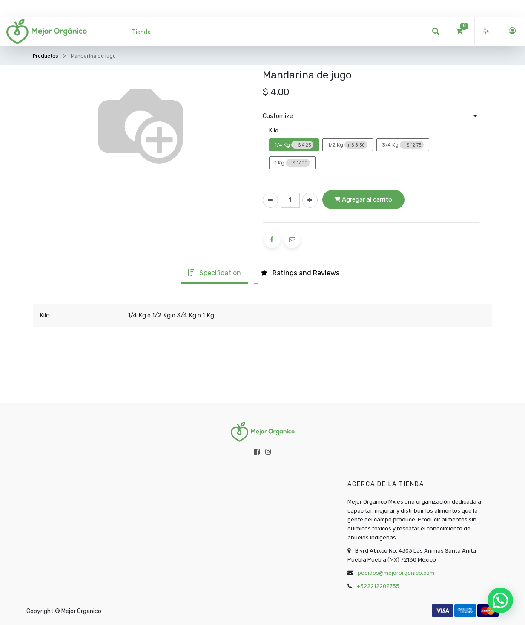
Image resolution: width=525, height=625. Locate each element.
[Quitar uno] (270, 200)
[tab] (214, 274)
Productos (45, 56)
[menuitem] (141, 32)
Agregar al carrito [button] (363, 199)
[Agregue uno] (310, 200)
